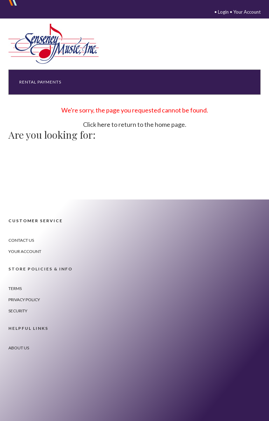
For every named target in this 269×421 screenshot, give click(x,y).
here (103, 124)
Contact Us (21, 240)
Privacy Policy (24, 299)
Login (223, 12)
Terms (15, 288)
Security (17, 310)
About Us (18, 347)
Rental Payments (40, 82)
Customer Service (35, 220)
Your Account (247, 12)
